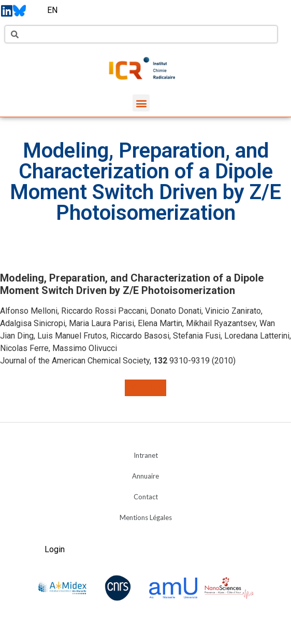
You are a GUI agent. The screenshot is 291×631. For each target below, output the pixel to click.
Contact (146, 497)
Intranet (146, 455)
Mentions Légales (146, 517)
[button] (141, 102)
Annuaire (145, 476)
